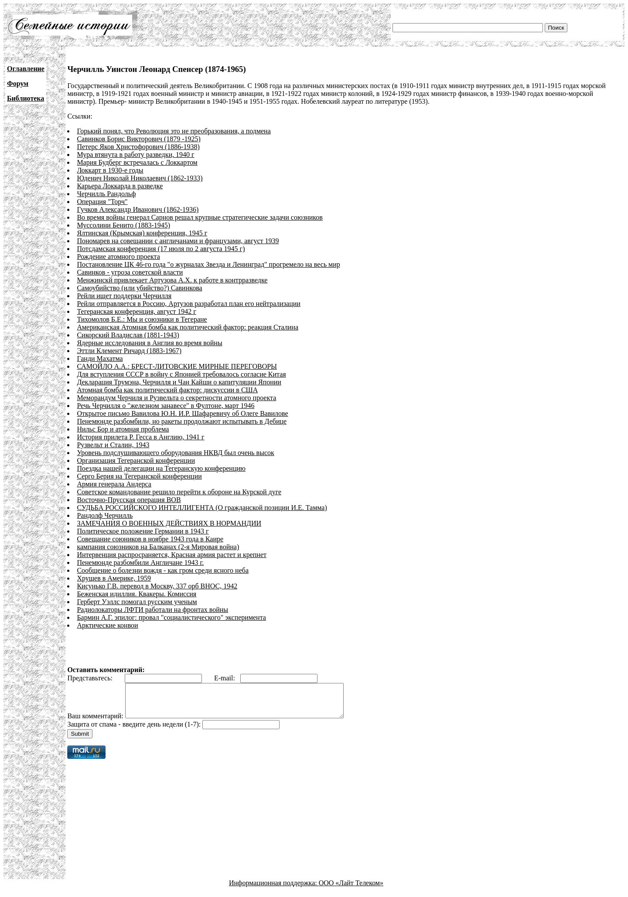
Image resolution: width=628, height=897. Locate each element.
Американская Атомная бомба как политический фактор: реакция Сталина (187, 327)
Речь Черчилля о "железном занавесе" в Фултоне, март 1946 (165, 405)
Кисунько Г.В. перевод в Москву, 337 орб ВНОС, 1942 (157, 586)
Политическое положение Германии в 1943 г (142, 531)
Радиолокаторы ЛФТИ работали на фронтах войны (152, 609)
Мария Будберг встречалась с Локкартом (137, 162)
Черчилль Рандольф (106, 193)
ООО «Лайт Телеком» (351, 889)
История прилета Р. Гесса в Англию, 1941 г (140, 437)
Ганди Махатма (100, 358)
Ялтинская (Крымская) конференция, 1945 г (142, 233)
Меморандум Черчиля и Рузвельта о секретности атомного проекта (176, 397)
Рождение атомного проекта (118, 256)
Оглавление (25, 68)
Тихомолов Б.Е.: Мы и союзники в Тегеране (142, 319)
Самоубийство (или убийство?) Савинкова (139, 288)
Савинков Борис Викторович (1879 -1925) (139, 139)
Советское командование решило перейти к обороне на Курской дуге (179, 492)
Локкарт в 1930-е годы (110, 170)
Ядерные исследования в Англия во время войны (149, 343)
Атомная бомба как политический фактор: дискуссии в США (167, 390)
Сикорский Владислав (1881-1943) (128, 335)
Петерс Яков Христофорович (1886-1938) (138, 146)
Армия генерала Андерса (114, 484)
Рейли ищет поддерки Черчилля (124, 295)
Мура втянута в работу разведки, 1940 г (135, 154)
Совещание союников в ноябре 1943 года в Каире (150, 539)
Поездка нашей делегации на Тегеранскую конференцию (161, 468)
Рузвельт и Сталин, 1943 (113, 444)
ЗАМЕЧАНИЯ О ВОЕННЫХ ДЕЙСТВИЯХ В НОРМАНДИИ (169, 523)
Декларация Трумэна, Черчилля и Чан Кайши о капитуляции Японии (179, 382)
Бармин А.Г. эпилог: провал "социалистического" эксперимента (171, 617)
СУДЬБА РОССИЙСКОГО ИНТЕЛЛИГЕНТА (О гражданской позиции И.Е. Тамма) (202, 507)
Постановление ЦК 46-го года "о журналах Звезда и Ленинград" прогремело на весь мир (208, 264)
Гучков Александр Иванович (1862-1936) (137, 209)
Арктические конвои (107, 625)
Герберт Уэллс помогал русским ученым (137, 601)
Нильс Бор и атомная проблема (123, 429)
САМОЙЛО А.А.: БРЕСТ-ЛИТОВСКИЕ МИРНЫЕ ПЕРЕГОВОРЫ (177, 366)
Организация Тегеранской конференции (136, 460)
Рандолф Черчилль (105, 515)
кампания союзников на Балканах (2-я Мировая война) (158, 546)
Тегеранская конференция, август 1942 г (136, 311)
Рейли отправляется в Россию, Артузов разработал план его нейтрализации (188, 303)
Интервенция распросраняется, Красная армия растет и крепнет (171, 554)
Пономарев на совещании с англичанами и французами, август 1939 (178, 241)
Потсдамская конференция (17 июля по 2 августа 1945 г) (161, 248)
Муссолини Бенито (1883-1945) (123, 225)
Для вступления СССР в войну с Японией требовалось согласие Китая (181, 374)
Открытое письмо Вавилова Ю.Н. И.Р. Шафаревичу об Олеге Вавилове (182, 413)
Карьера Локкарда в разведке (120, 186)
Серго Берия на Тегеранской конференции (139, 476)
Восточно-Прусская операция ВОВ (129, 499)
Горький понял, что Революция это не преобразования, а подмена (173, 131)
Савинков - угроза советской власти (130, 272)
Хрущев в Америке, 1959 (114, 578)
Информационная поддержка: (274, 889)
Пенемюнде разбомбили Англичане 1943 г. (140, 562)
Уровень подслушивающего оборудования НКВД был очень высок (175, 452)
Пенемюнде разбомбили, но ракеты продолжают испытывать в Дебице (182, 421)
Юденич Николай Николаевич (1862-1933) (139, 178)
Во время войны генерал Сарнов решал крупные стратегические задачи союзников (199, 217)
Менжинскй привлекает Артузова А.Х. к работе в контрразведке (172, 280)
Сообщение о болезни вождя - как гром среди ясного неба (163, 570)
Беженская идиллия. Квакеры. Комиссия (136, 594)
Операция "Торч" (102, 201)
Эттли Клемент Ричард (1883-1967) (129, 350)
